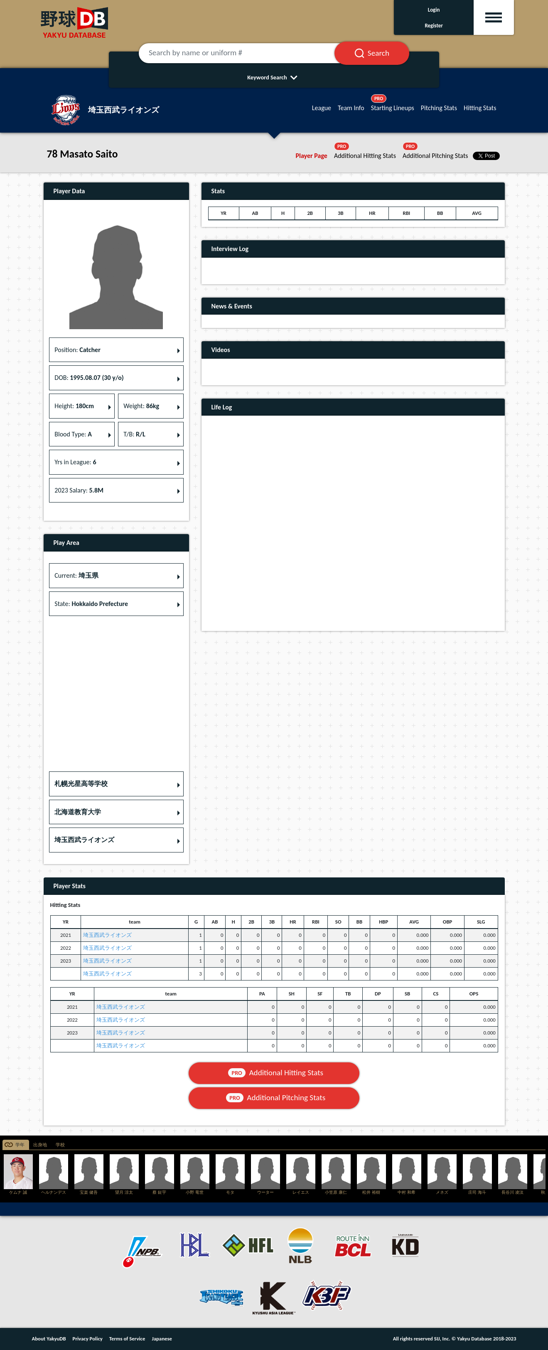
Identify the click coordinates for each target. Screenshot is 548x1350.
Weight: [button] (141, 406)
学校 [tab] (60, 1145)
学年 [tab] (20, 1145)
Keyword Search (274, 77)
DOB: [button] (88, 378)
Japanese (162, 1338)
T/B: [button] (134, 434)
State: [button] (91, 604)
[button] (116, 783)
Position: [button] (77, 350)
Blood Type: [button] (73, 434)
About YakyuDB (49, 1338)
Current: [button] (76, 575)
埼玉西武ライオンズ (107, 935)
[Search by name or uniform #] (247, 53)
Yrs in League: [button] (75, 462)
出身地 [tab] (40, 1145)
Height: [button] (74, 406)
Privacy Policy (88, 1338)
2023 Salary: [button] (78, 490)
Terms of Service (127, 1338)
